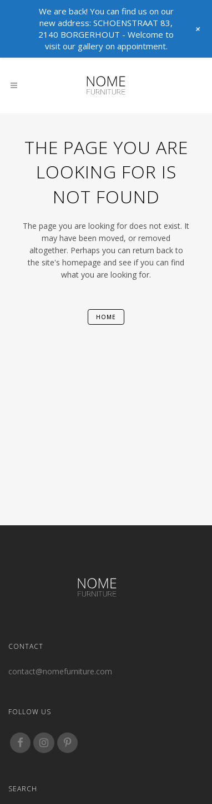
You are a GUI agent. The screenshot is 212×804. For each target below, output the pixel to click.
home (106, 317)
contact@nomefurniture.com (60, 671)
